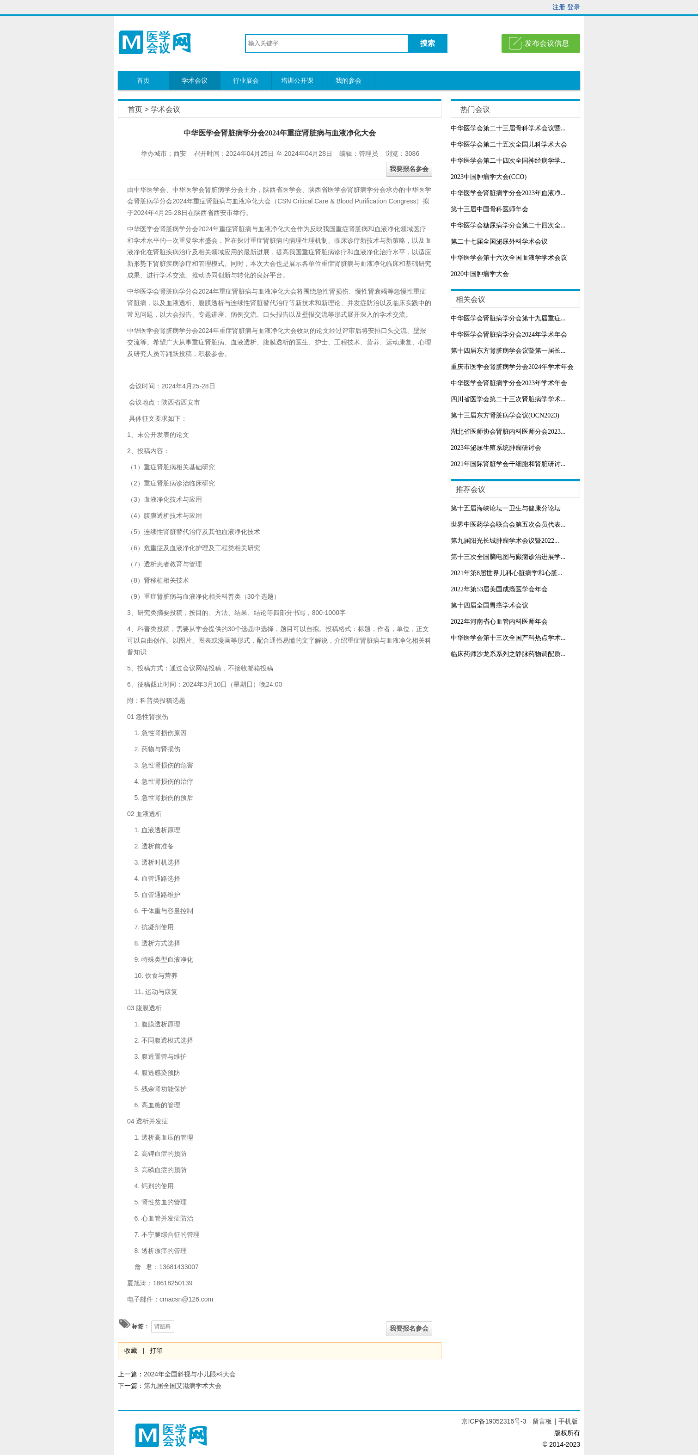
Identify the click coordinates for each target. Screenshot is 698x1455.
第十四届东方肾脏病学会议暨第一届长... (508, 350)
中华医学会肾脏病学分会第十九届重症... (508, 318)
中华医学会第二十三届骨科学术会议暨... (508, 128)
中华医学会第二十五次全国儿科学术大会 (509, 144)
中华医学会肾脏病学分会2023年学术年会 (509, 383)
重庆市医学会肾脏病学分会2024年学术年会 (512, 366)
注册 (558, 7)
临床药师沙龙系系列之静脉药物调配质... (508, 654)
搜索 (427, 43)
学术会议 (195, 80)
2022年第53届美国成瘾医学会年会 (499, 589)
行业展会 (246, 80)
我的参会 (348, 80)
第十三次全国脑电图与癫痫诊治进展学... (508, 556)
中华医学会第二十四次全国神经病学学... (508, 160)
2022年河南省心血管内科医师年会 (499, 621)
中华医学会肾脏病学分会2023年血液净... (508, 193)
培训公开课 (297, 80)
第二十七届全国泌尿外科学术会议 (499, 241)
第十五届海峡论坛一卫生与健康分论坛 (506, 508)
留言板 (542, 1421)
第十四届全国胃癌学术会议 (489, 605)
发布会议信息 (547, 43)
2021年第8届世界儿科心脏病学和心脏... (507, 573)
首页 (143, 80)
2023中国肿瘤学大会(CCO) (489, 176)
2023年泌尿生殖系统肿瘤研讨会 (496, 447)
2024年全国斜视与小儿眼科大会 (190, 1374)
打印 (156, 1350)
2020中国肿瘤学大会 (480, 273)
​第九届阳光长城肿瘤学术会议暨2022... (505, 540)
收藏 (130, 1350)
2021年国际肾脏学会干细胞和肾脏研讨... (508, 463)
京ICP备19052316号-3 (494, 1421)
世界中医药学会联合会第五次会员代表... (508, 524)
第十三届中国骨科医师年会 (489, 209)
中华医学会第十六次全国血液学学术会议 (509, 257)
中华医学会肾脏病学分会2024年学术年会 (509, 334)
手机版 (568, 1421)
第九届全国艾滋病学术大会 (182, 1385)
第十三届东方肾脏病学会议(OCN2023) (505, 415)
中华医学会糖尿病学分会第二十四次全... (508, 225)
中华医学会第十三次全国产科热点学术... (508, 637)
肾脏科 (162, 1326)
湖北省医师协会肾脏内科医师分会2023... (508, 431)
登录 (573, 7)
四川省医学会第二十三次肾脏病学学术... (508, 399)
